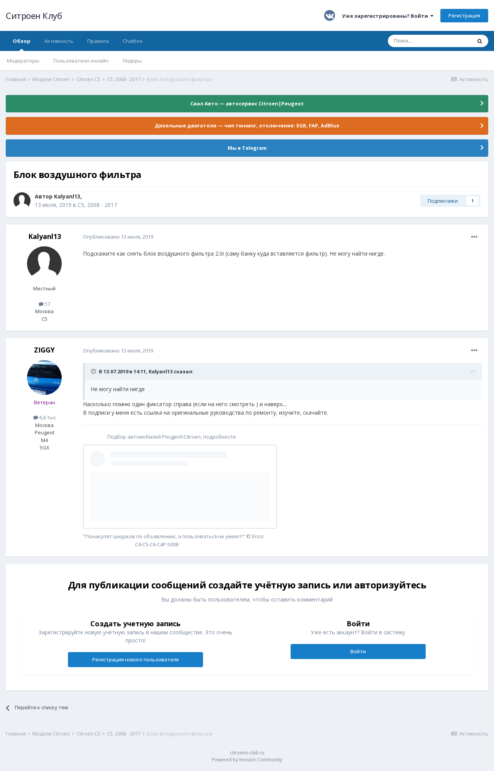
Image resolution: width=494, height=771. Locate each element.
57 (44, 303)
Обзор (21, 44)
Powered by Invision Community (247, 759)
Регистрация (464, 15)
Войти (358, 651)
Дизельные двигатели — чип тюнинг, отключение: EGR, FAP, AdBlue (247, 125)
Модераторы (23, 60)
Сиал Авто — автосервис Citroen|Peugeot (247, 103)
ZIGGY (44, 349)
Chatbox (132, 40)
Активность (58, 40)
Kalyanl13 (67, 196)
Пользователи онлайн (80, 60)
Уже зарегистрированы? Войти (387, 15)
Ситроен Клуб (34, 15)
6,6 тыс (44, 417)
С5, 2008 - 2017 (97, 204)
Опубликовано (118, 236)
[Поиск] (429, 41)
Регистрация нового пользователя (135, 659)
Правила (98, 40)
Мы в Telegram (247, 147)
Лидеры (132, 60)
